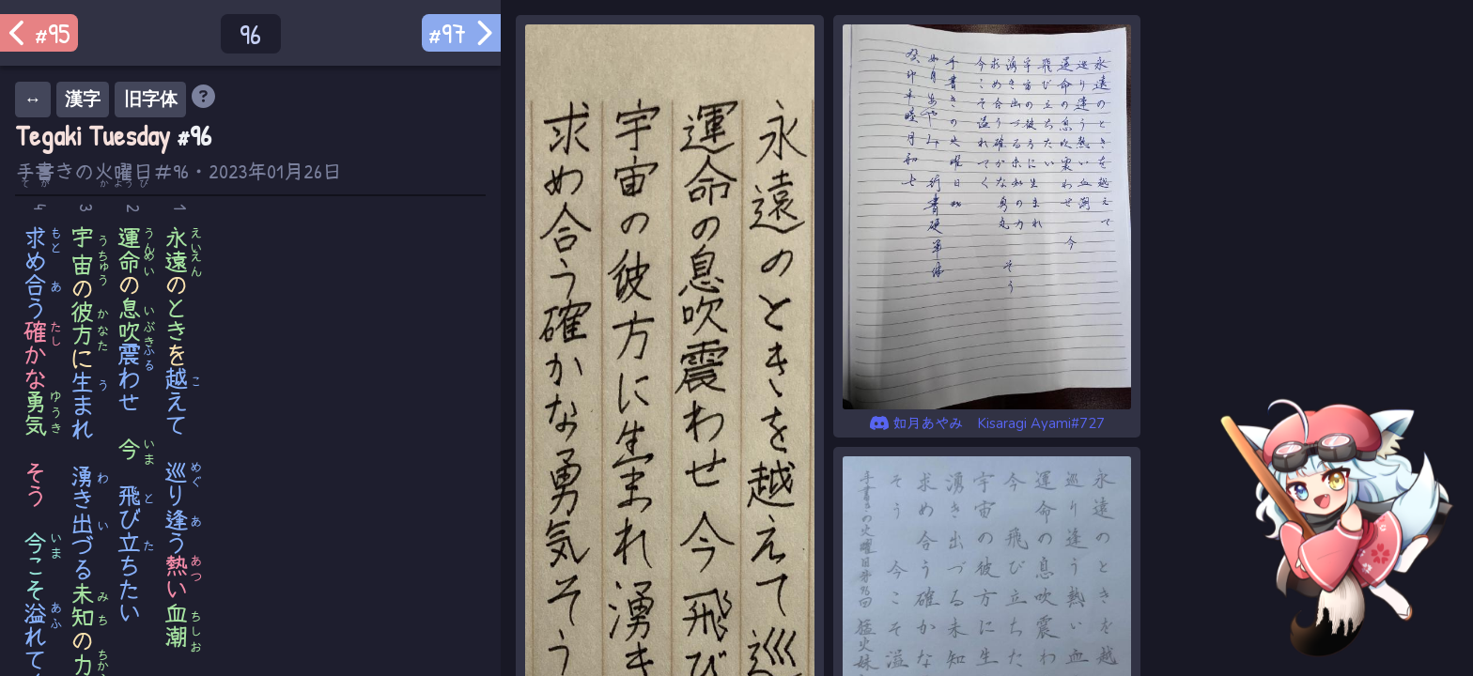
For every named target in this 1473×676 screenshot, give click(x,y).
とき (177, 319)
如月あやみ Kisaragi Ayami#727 (987, 423)
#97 (461, 33)
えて (177, 401)
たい (130, 600)
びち (130, 530)
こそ (37, 565)
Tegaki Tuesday (92, 135)
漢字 (83, 99)
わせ (130, 378)
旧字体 (151, 99)
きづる (84, 522)
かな (37, 354)
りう (177, 507)
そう (37, 483)
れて (37, 636)
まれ (84, 405)
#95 (39, 33)
